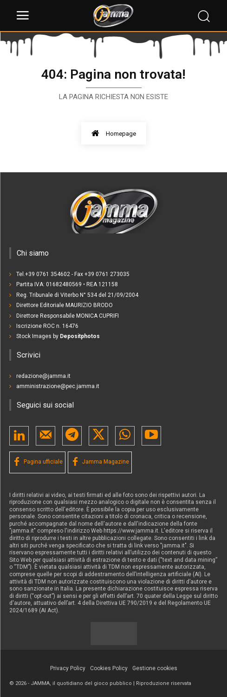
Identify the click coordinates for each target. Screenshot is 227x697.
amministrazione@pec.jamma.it (57, 386)
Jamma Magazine (105, 461)
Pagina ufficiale (43, 461)
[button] (154, 668)
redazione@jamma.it (43, 376)
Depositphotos (80, 336)
